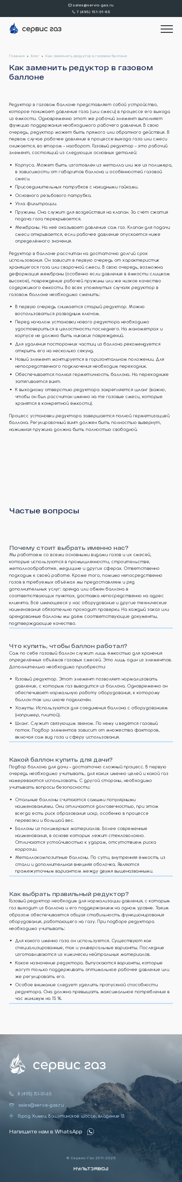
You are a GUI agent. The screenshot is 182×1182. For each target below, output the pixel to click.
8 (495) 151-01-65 (34, 1094)
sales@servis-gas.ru (41, 1105)
